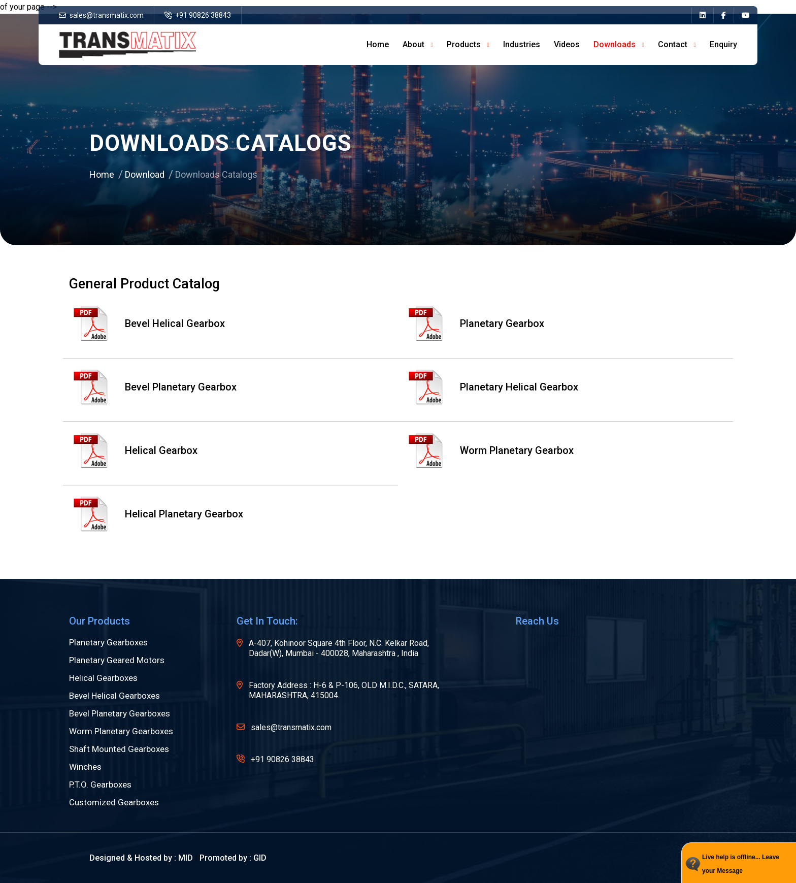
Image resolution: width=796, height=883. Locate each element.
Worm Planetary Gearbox (489, 451)
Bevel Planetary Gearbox (153, 388)
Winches (85, 767)
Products (464, 44)
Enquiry (723, 44)
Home (101, 174)
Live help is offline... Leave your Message (740, 864)
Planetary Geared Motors (116, 660)
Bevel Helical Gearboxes (114, 696)
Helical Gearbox (133, 451)
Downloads (614, 44)
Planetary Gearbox (474, 324)
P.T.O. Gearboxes (100, 784)
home (378, 44)
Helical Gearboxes (103, 678)
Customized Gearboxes (114, 802)
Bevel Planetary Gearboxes (119, 713)
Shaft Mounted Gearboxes (119, 749)
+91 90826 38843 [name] (197, 15)
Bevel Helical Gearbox (147, 324)
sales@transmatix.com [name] (101, 15)
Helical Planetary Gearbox (156, 515)
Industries (521, 44)
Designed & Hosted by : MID (141, 858)
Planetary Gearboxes (108, 642)
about (413, 44)
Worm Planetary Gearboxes (121, 731)
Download (144, 174)
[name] (702, 15)
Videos (567, 44)
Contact (672, 44)
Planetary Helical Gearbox (491, 388)
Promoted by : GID (233, 858)
